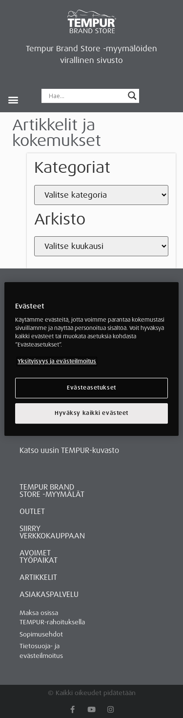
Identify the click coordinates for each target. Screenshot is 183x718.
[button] (13, 99)
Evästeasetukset (91, 388)
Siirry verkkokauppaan (52, 532)
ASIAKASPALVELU (49, 594)
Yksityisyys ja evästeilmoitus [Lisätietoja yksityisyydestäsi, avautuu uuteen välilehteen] (57, 362)
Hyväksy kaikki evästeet (91, 413)
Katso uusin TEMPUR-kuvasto (69, 450)
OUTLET (32, 511)
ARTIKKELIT (38, 577)
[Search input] (86, 96)
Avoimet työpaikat (39, 556)
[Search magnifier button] (132, 96)
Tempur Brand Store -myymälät (52, 490)
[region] (91, 359)
